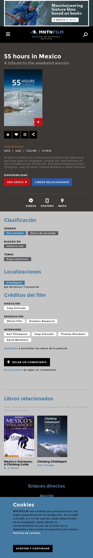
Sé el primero (13, 369)
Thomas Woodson (73, 333)
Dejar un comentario (27, 362)
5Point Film (14, 321)
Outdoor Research (42, 321)
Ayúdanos (11, 348)
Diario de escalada (43, 233)
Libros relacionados (52, 182)
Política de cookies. (27, 532)
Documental (15, 233)
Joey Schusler (14, 146)
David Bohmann (18, 339)
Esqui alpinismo (18, 259)
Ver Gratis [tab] (17, 182)
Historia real (15, 245)
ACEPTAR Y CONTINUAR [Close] (33, 548)
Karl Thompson (17, 333)
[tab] (38, 122)
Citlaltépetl (14, 282)
